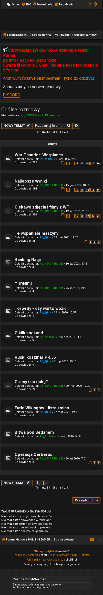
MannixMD (62, 551)
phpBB (44, 555)
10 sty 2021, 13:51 (77, 263)
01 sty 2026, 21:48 (66, 159)
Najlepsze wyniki (31, 181)
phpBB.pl (71, 559)
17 (76, 216)
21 (98, 216)
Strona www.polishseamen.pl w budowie (37, 584)
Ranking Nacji (28, 259)
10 (76, 189)
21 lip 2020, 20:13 (65, 361)
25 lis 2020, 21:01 (77, 288)
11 (82, 189)
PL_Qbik (45, 237)
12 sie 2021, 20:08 (77, 211)
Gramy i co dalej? (31, 381)
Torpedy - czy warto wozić (41, 308)
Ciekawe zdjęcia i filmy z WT (42, 207)
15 (92, 163)
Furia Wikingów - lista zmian (42, 407)
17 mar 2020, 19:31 (66, 412)
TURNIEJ (23, 284)
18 (82, 216)
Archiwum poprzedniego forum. (31, 587)
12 (76, 163)
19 (87, 216)
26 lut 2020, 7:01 (76, 458)
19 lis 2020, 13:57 (65, 312)
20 (92, 216)
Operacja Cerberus (33, 454)
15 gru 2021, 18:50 (77, 185)
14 (87, 163)
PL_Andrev (52, 115)
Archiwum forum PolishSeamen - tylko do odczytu (48, 78)
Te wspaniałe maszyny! (37, 233)
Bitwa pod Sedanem (34, 432)
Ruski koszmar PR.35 (35, 357)
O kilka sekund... (30, 332)
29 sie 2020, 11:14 (69, 337)
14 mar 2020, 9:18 (68, 436)
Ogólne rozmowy (20, 109)
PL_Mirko (46, 159)
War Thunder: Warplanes (39, 154)
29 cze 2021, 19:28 (66, 237)
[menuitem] (13, 5)
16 (98, 163)
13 (82, 163)
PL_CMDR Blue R (32, 115)
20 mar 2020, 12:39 (78, 385)
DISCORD (11, 95)
